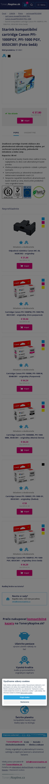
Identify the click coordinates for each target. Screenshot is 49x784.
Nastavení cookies (17, 770)
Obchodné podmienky (15, 744)
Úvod (4, 13)
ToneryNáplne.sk (14, 764)
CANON (12, 13)
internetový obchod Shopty (23, 767)
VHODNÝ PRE (30, 132)
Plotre (20, 13)
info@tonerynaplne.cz (21, 601)
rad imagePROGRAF (34, 13)
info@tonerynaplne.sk (36, 762)
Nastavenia (25, 702)
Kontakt (36, 742)
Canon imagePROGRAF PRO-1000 (18, 19)
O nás (26, 742)
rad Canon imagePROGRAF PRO (17, 16)
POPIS (16, 132)
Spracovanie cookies (26, 693)
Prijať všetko (25, 697)
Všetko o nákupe (36, 744)
